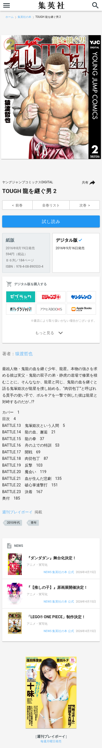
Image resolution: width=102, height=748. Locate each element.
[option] (51, 97)
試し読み (51, 221)
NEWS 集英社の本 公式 (59, 572)
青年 (34, 522)
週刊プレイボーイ (17, 512)
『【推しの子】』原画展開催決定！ (57, 587)
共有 (85, 182)
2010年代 (13, 522)
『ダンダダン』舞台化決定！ (51, 558)
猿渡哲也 (24, 353)
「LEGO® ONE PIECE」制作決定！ (56, 617)
